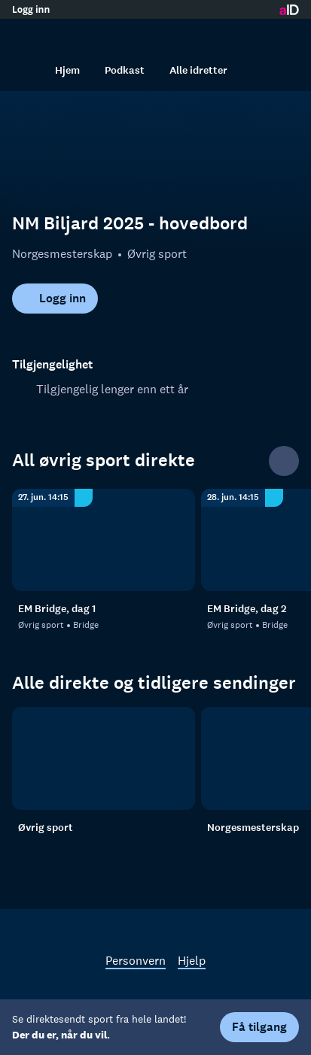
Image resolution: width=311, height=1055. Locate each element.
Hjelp (192, 960)
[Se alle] (284, 461)
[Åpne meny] (284, 34)
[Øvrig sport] (103, 758)
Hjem (67, 70)
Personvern (135, 960)
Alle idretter (198, 70)
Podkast (125, 70)
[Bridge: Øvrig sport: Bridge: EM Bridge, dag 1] (103, 540)
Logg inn (31, 10)
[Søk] (27, 70)
